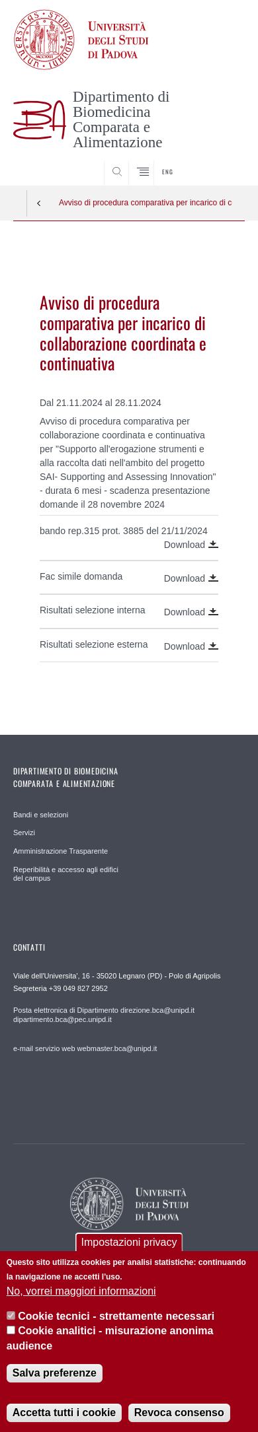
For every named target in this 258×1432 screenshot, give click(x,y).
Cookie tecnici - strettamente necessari (116, 1326)
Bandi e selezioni (40, 815)
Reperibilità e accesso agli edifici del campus (65, 874)
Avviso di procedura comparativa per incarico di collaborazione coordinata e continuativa (145, 202)
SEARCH (222, 161)
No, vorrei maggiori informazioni (81, 1301)
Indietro (39, 203)
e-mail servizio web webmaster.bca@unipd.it (85, 1048)
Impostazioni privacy (129, 1252)
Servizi (24, 832)
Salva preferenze (55, 1383)
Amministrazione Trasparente (60, 851)
